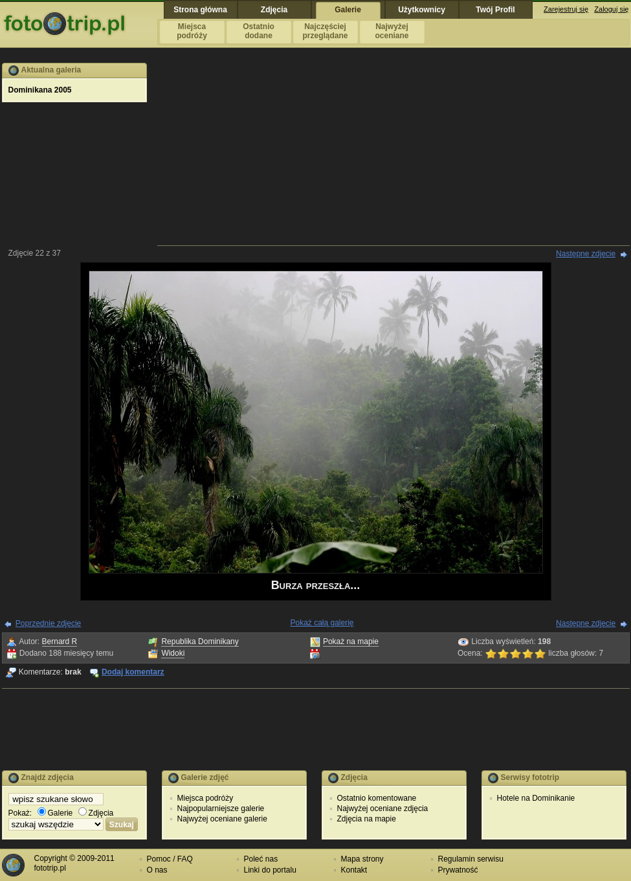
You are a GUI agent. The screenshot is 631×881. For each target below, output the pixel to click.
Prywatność (458, 870)
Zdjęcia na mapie (366, 818)
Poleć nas (261, 859)
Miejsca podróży (205, 798)
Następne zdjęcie (585, 253)
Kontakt (354, 870)
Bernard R (60, 641)
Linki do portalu (270, 870)
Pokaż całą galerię (321, 622)
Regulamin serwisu (471, 859)
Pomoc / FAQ (170, 859)
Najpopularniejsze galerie (221, 808)
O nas (157, 870)
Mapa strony (362, 859)
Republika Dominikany (199, 641)
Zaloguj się (611, 9)
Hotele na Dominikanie (536, 798)
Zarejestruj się (566, 9)
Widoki (172, 653)
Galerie (55, 813)
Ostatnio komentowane (377, 798)
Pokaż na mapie (351, 641)
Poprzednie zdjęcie (48, 623)
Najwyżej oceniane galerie (222, 818)
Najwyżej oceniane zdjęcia (382, 808)
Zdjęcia (96, 813)
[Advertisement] (393, 153)
